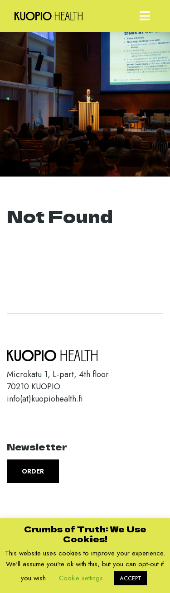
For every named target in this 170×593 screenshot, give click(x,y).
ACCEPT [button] (130, 578)
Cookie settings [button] (81, 578)
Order (33, 471)
